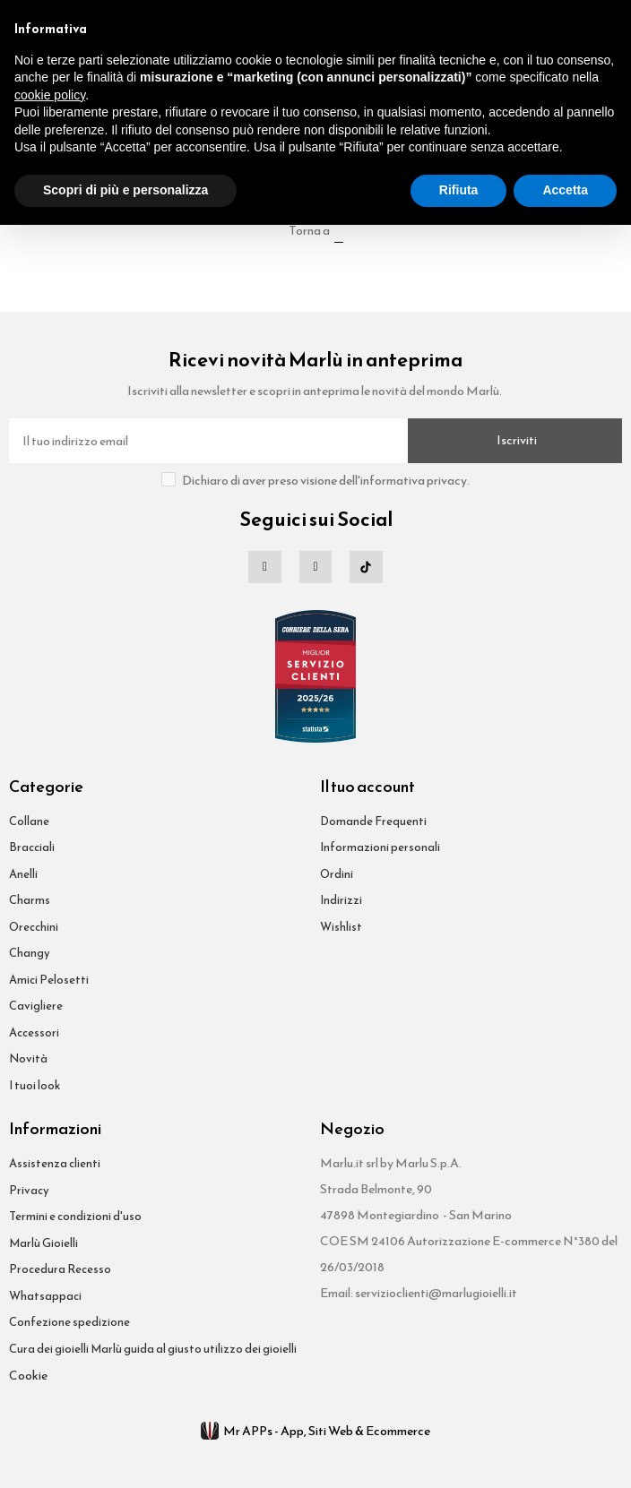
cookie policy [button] (49, 95)
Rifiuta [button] (459, 190)
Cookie (28, 1375)
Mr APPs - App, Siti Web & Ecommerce (315, 1431)
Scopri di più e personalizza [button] (125, 190)
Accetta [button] (565, 190)
